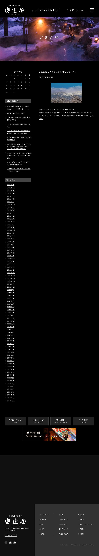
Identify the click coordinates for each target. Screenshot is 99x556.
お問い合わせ (11, 535)
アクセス (81, 519)
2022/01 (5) (10, 239)
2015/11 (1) (10, 355)
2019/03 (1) (10, 298)
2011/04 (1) (10, 398)
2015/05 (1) (10, 366)
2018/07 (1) (10, 310)
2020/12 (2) (10, 270)
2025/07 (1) (10, 188)
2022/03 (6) (11, 236)
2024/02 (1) (10, 207)
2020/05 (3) (11, 278)
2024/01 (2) (10, 210)
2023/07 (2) (11, 219)
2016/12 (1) (10, 330)
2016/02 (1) (10, 349)
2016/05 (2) (10, 344)
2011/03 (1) (10, 401)
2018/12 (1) (10, 301)
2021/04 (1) (10, 261)
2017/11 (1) (10, 315)
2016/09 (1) (10, 338)
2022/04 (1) (10, 233)
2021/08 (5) (10, 250)
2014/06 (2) (10, 372)
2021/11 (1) (10, 244)
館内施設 (62, 515)
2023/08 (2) (11, 216)
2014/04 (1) (10, 375)
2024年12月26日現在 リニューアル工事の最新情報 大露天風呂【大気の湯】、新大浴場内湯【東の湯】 (19, 146)
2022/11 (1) (10, 224)
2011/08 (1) (10, 386)
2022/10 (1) (10, 227)
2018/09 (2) (10, 307)
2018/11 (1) (10, 304)
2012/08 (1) (10, 381)
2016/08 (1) (10, 341)
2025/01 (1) (10, 190)
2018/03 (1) (10, 312)
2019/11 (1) (10, 290)
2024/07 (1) (10, 202)
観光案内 (81, 515)
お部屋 (42, 534)
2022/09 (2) (11, 230)
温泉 (41, 524)
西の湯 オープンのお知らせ (16, 113)
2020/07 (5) (11, 273)
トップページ (44, 515)
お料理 (42, 529)
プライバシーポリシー (86, 524)
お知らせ (43, 519)
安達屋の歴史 (63, 534)
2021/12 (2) (10, 242)
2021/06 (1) (10, 256)
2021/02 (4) (10, 267)
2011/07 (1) (10, 389)
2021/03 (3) (10, 264)
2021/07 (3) (10, 253)
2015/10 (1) (10, 358)
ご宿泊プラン (63, 519)
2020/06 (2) (11, 276)
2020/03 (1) (10, 284)
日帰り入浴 (63, 524)
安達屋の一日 (63, 529)
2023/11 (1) (10, 213)
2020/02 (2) (11, 287)
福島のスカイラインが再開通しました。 (58, 72)
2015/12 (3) (10, 352)
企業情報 (81, 529)
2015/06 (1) (10, 364)
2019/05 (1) (10, 295)
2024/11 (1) (10, 196)
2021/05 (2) (10, 259)
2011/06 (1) (10, 392)
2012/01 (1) (10, 383)
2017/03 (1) (10, 327)
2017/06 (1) (10, 321)
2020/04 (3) (11, 281)
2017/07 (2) (10, 318)
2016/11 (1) (10, 332)
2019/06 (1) (10, 293)
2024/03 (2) (11, 205)
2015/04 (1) (10, 369)
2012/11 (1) (10, 378)
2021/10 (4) (10, 247)
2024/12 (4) (10, 193)
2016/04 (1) (10, 347)
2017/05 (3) (10, 324)
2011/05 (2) (10, 395)
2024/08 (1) (10, 199)
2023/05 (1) (10, 222)
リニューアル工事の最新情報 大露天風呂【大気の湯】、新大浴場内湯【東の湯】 (19, 155)
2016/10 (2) (10, 335)
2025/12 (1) (10, 185)
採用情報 (81, 534)
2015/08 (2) (10, 361)
